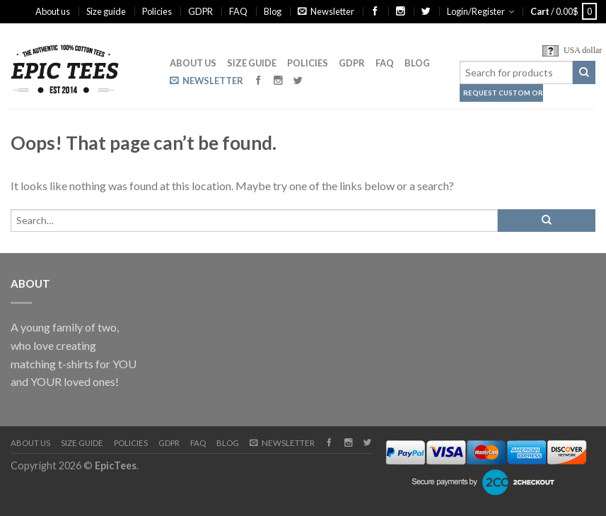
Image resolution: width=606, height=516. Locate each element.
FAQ (238, 11)
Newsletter (326, 11)
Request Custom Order (503, 93)
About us (52, 11)
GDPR (200, 11)
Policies (157, 11)
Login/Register (476, 11)
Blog (272, 11)
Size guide (106, 11)
